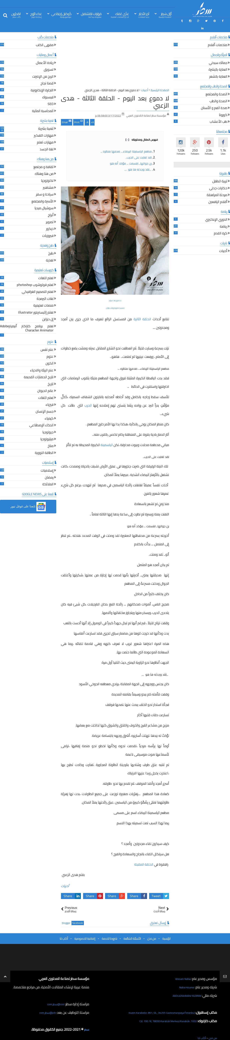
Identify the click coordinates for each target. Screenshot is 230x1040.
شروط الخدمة (109, 930)
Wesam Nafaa (181, 970)
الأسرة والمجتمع (42, 192)
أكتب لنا (64, 930)
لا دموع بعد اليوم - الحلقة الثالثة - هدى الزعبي (115, 93)
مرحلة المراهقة (217, 186)
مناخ (50, 437)
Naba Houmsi (184, 978)
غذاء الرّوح (36, 15)
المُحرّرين (16, 15)
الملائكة (47, 475)
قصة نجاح (47, 75)
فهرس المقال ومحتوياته (142, 130)
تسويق (48, 61)
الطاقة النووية (44, 444)
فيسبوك (47, 88)
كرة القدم (220, 224)
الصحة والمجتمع (216, 85)
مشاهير (48, 179)
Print (78, 113)
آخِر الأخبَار (143, 15)
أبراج (50, 206)
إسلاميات (47, 462)
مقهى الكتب (44, 36)
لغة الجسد (46, 140)
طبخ (50, 245)
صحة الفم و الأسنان (214, 99)
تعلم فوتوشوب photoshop (35, 276)
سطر (86, 1021)
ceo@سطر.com (54, 995)
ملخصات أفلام (217, 36)
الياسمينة (106, 436)
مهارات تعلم (45, 133)
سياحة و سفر (44, 186)
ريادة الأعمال (44, 54)
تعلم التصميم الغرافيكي (37, 283)
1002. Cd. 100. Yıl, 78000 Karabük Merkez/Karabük (161, 1012)
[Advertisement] (115, 52)
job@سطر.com (46, 1004)
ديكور (49, 220)
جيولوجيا (47, 423)
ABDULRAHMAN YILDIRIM (181, 987)
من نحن (151, 930)
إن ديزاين (47, 311)
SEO (50, 95)
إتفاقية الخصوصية (84, 930)
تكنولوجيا (47, 172)
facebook (77, 914)
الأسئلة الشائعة (132, 930)
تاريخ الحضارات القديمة (38, 368)
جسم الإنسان (44, 403)
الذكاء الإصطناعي (41, 417)
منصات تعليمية (43, 297)
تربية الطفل (219, 172)
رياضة (223, 218)
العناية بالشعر (218, 68)
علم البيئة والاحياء (41, 361)
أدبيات (65, 877)
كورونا (223, 106)
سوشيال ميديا (44, 199)
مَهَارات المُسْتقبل (91, 15)
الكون (49, 355)
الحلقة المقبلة (143, 855)
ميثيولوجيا (46, 430)
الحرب (87, 396)
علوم (50, 348)
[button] (28, 498)
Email (66, 113)
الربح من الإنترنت (42, 68)
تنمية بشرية (45, 120)
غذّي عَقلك (120, 15)
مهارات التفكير (43, 127)
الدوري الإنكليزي (216, 211)
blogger (66, 914)
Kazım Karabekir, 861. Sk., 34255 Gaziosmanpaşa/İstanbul (153, 1004)
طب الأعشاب (218, 113)
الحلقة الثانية (142, 310)
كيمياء (49, 410)
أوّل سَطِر (165, 15)
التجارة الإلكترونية (42, 81)
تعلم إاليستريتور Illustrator (35, 304)
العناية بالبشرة (218, 61)
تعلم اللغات (45, 269)
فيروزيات (47, 227)
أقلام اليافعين (217, 193)
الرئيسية (166, 930)
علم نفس (47, 341)
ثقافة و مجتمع (43, 158)
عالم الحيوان (45, 382)
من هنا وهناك (44, 165)
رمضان (49, 469)
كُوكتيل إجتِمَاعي (61, 15)
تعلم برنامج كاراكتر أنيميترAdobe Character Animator (26, 319)
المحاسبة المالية (42, 102)
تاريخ (50, 375)
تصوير (49, 213)
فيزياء (49, 396)
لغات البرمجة (45, 290)
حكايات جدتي (218, 179)
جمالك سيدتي (218, 54)
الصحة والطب (218, 92)
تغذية (49, 252)
